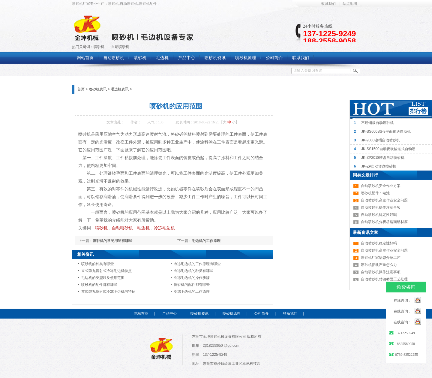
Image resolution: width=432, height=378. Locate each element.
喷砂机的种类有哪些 (97, 264)
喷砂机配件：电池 (375, 193)
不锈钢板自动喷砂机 (377, 123)
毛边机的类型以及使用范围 (102, 278)
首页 (81, 89)
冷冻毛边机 (164, 227)
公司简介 (261, 313)
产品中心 (169, 313)
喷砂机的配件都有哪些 (99, 285)
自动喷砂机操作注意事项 (380, 207)
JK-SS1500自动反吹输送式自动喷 (388, 149)
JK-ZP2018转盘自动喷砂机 (382, 158)
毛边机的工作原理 (206, 241)
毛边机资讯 (120, 89)
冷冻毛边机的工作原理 (192, 291)
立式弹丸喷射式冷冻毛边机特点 (106, 271)
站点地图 (350, 4)
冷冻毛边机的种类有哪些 (193, 271)
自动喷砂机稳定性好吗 (379, 215)
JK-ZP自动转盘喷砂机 (378, 166)
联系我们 (290, 313)
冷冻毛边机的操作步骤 (192, 278)
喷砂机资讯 (98, 89)
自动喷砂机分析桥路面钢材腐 (384, 222)
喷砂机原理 (232, 313)
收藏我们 (328, 4)
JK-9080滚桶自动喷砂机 (380, 140)
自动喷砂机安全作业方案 (380, 186)
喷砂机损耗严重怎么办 (379, 265)
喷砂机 (99, 47)
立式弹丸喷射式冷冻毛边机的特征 (108, 291)
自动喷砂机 (120, 47)
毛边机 (143, 227)
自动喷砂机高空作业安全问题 (384, 200)
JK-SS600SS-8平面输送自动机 (386, 131)
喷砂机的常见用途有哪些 (112, 241)
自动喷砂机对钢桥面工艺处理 (384, 279)
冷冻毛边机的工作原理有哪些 (197, 264)
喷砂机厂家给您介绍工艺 (380, 258)
